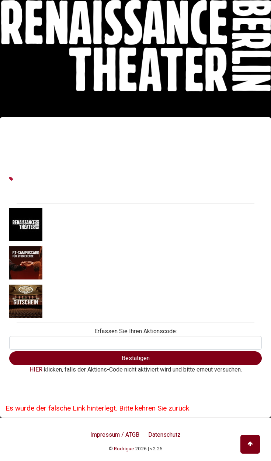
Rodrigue (124, 448)
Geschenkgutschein (70, 300)
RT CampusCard (66, 262)
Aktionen (56, 224)
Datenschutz (164, 434)
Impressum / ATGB (114, 434)
